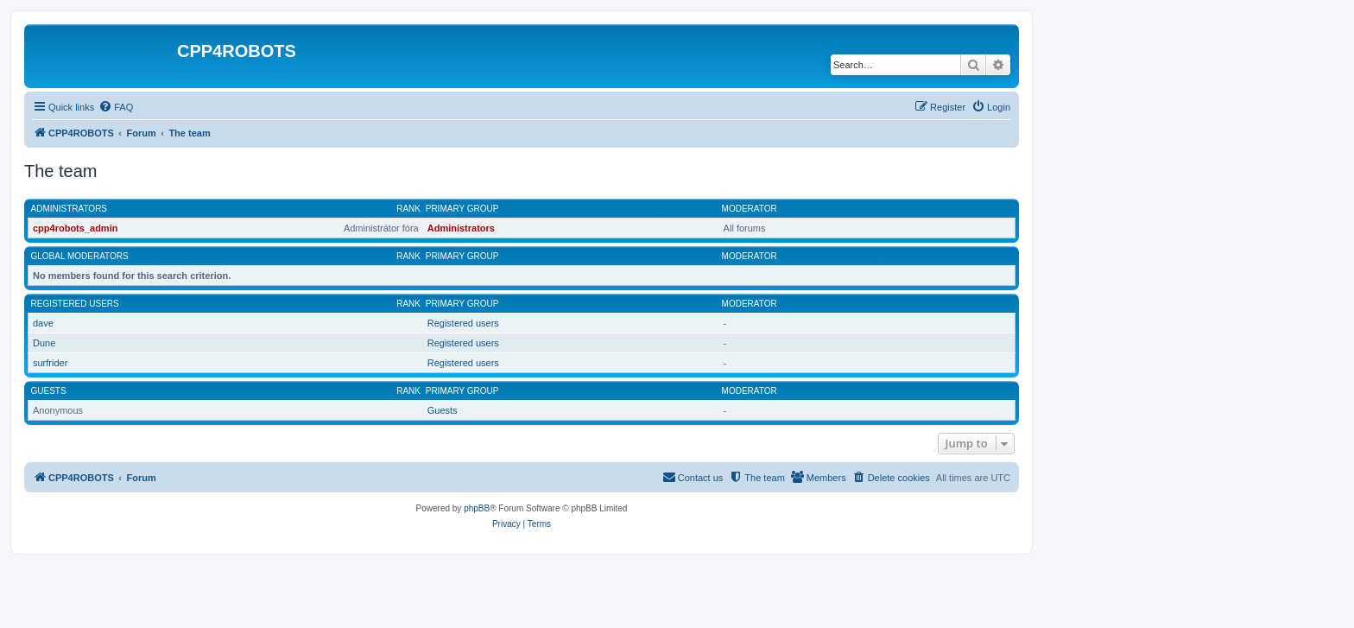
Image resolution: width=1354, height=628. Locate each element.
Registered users (75, 303)
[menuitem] (115, 107)
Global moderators (80, 256)
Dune (44, 343)
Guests (48, 391)
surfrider (50, 363)
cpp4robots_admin (75, 228)
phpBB (477, 508)
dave (43, 323)
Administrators (69, 208)
